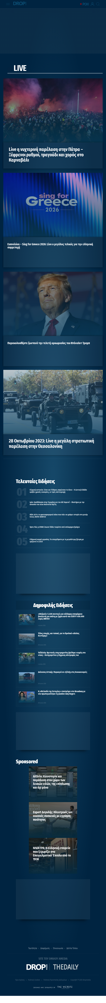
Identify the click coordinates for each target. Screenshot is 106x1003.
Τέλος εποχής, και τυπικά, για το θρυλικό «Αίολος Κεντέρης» (58, 634)
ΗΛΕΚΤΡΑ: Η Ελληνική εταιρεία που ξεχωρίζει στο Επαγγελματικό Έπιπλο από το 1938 (52, 853)
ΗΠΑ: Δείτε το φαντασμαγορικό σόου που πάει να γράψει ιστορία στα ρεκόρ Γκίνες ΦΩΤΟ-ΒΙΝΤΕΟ (59, 515)
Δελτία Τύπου (72, 948)
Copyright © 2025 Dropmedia (80, 980)
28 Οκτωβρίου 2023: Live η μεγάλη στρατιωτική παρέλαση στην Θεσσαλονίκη (51, 443)
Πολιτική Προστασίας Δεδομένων (55, 980)
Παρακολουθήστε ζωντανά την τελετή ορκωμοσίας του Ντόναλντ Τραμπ (48, 343)
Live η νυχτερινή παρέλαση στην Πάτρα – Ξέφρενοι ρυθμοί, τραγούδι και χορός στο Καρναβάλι (46, 154)
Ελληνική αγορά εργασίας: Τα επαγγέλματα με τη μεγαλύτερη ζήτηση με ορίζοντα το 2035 (57, 540)
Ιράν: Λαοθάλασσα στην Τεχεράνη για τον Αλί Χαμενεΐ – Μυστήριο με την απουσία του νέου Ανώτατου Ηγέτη (57, 503)
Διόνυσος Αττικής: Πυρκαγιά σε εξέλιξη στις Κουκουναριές (62, 672)
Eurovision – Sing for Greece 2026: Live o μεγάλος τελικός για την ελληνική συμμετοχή (50, 245)
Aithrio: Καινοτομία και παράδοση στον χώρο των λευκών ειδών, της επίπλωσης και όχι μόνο (51, 781)
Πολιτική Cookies (34, 980)
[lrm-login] (93, 5)
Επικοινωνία (58, 948)
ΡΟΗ (86, 4)
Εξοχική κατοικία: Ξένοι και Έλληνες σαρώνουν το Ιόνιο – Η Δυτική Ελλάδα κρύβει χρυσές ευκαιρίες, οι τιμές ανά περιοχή (58, 491)
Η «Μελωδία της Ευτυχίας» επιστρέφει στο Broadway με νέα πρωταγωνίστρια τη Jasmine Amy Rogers (61, 692)
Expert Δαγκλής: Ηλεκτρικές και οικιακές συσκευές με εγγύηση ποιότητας (52, 816)
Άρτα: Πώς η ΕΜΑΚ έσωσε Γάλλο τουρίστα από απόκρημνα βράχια (55, 527)
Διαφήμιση (45, 948)
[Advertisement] (53, 30)
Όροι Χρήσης (20, 980)
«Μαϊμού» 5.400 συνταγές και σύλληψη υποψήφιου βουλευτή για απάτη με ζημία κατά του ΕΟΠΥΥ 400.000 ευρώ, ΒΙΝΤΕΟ (61, 616)
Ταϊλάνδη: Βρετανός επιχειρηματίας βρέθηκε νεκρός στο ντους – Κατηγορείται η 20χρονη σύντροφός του (62, 653)
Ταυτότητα (32, 948)
